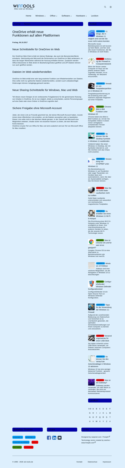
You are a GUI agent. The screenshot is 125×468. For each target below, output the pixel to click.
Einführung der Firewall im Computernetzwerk (103, 61)
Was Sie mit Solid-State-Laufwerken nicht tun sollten (99, 191)
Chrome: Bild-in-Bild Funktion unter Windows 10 (99, 110)
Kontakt (79, 462)
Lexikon (94, 16)
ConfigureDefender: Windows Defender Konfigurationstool (99, 285)
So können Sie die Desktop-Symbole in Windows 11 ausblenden (99, 137)
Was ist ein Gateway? (103, 381)
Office (52, 16)
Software (66, 16)
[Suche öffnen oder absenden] (105, 7)
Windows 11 (17, 437)
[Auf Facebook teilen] (49, 438)
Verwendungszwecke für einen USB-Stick (104, 338)
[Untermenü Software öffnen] (71, 16)
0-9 (89, 409)
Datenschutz (92, 462)
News (27, 24)
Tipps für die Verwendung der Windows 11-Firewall (99, 308)
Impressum (107, 462)
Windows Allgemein (21, 442)
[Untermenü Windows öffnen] (45, 16)
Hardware (80, 16)
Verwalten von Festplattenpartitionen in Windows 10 (99, 87)
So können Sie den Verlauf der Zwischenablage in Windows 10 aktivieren (99, 361)
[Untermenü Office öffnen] (56, 16)
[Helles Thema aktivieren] (111, 7)
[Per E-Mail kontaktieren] (60, 438)
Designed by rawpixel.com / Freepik (94, 437)
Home (28, 16)
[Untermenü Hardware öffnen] (86, 16)
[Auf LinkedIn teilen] (54, 438)
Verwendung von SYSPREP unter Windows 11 (99, 162)
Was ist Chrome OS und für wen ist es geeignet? (100, 244)
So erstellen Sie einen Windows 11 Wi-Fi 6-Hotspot (99, 215)
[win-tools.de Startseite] (23, 7)
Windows (39, 16)
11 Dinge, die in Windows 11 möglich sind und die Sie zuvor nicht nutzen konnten (98, 36)
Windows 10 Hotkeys (103, 264)
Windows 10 (30, 437)
